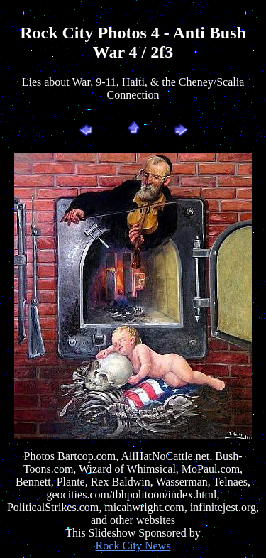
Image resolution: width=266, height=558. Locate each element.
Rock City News (133, 546)
